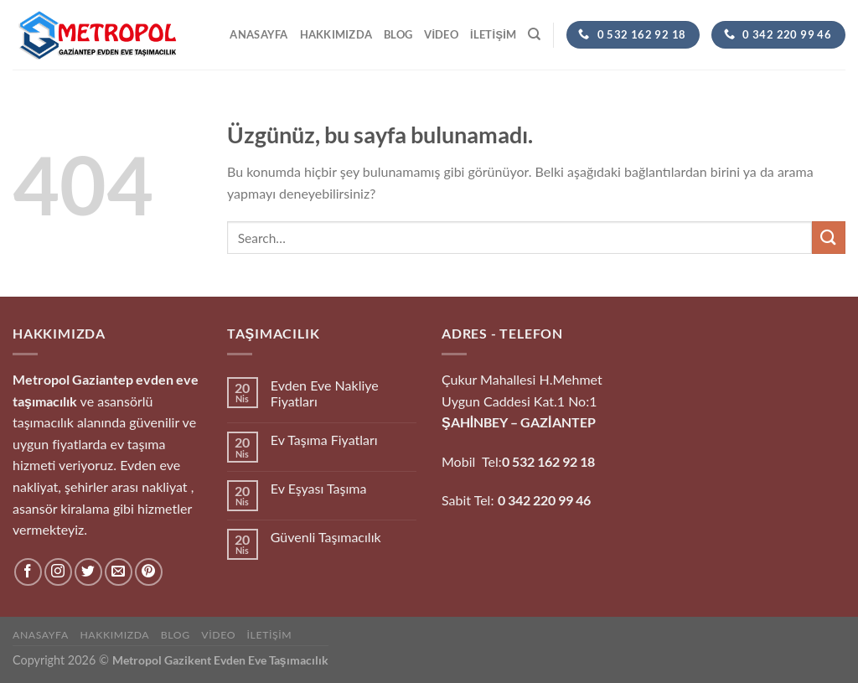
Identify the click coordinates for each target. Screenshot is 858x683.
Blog (398, 34)
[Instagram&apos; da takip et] (58, 572)
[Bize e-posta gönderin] (118, 572)
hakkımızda (336, 34)
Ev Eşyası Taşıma (319, 488)
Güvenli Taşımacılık (326, 537)
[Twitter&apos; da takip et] (88, 572)
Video (441, 34)
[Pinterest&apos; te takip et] (149, 572)
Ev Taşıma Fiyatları (324, 440)
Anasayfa (258, 34)
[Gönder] (828, 237)
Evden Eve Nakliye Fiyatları (325, 393)
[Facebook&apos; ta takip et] (28, 572)
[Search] (534, 34)
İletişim (493, 34)
